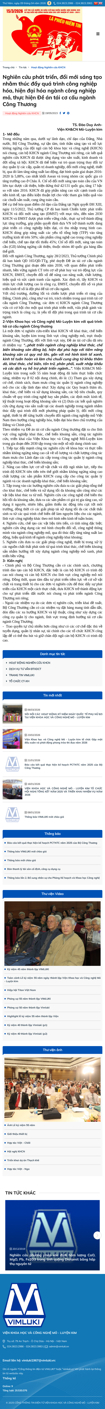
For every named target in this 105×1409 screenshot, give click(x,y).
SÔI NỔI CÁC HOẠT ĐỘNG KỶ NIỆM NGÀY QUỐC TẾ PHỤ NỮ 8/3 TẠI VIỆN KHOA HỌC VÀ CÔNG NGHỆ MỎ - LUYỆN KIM (63, 716)
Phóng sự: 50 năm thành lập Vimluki (27, 1007)
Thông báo (52, 834)
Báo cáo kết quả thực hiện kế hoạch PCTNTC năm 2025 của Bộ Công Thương (50, 842)
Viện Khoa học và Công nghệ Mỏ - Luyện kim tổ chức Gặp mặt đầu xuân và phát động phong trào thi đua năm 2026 (63, 741)
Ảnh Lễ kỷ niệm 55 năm (19, 1125)
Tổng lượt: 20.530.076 (15, 1390)
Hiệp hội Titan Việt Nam (20, 990)
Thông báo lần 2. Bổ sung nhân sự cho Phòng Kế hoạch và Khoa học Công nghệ (52, 877)
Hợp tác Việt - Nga (17, 1169)
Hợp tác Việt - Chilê (17, 1142)
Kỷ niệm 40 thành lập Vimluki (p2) (25, 1033)
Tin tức (23, 67)
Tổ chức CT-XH (17, 681)
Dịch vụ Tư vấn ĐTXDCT (23, 669)
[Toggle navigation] (98, 34)
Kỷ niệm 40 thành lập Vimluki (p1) (25, 1025)
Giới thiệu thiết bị (15, 1134)
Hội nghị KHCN (14, 1151)
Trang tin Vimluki (20, 675)
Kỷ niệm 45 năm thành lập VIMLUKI (26, 969)
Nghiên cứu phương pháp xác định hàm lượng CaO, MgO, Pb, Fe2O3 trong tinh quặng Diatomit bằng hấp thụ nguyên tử (52, 1259)
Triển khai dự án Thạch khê (21, 1160)
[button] (97, 1235)
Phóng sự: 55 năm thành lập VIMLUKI (27, 998)
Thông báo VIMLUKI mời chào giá (44, 816)
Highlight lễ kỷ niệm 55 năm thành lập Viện (31, 1016)
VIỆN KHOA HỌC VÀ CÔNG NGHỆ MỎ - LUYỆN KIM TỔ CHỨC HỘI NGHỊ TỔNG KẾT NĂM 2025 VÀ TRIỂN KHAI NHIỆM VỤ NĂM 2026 (63, 791)
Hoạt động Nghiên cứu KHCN (48, 67)
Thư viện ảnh (52, 1050)
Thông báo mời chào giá (20, 860)
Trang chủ (8, 67)
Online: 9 (8, 1386)
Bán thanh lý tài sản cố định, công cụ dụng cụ (32, 869)
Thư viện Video (52, 894)
